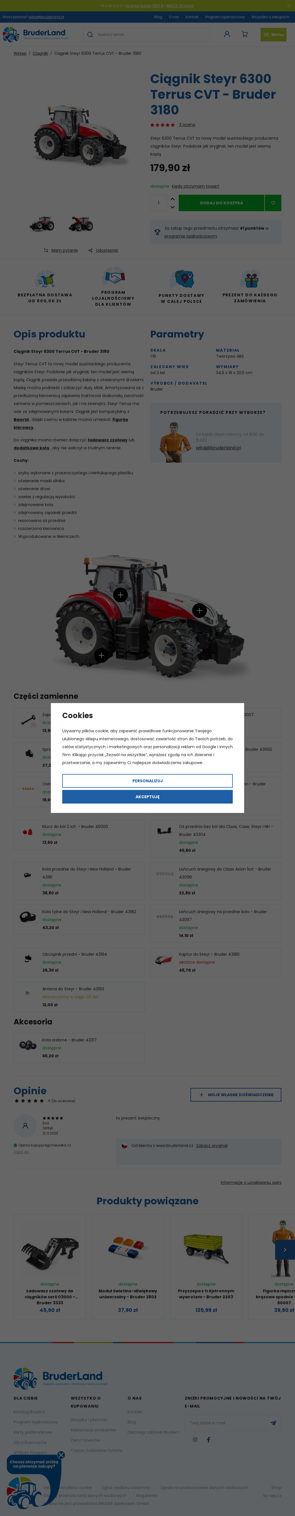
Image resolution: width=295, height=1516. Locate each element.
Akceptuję (148, 797)
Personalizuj (147, 781)
